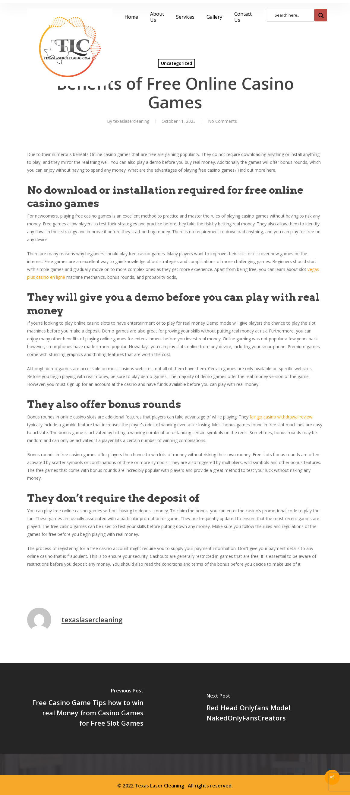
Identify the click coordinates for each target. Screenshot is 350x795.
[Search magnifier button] (320, 15)
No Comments (222, 121)
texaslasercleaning (131, 121)
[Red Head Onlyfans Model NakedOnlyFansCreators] (262, 708)
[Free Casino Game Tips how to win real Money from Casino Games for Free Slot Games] (87, 708)
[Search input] (294, 14)
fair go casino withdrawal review (281, 417)
